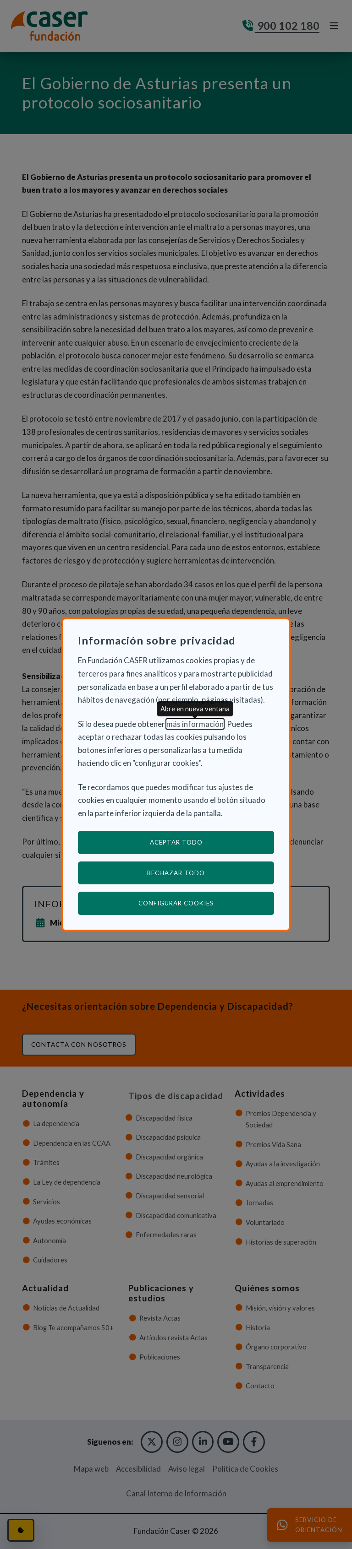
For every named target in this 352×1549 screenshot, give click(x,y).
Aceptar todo (176, 842)
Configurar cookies (206, 903)
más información (195, 724)
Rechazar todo (176, 873)
